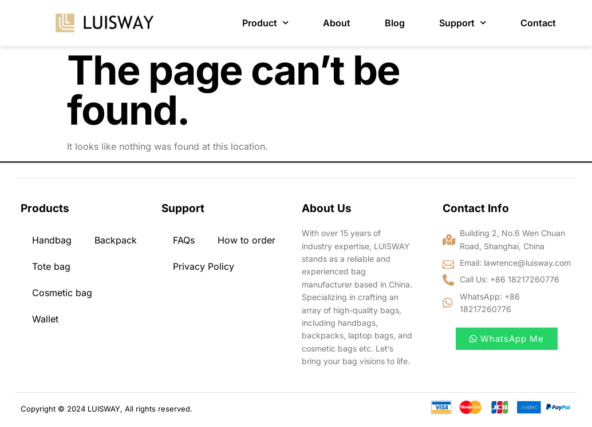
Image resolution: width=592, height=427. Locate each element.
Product (265, 22)
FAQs (184, 240)
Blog (395, 23)
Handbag (52, 240)
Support (462, 22)
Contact (538, 23)
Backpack (115, 240)
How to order (246, 240)
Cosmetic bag (62, 292)
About (336, 23)
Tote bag (51, 266)
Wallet (45, 319)
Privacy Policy (203, 266)
